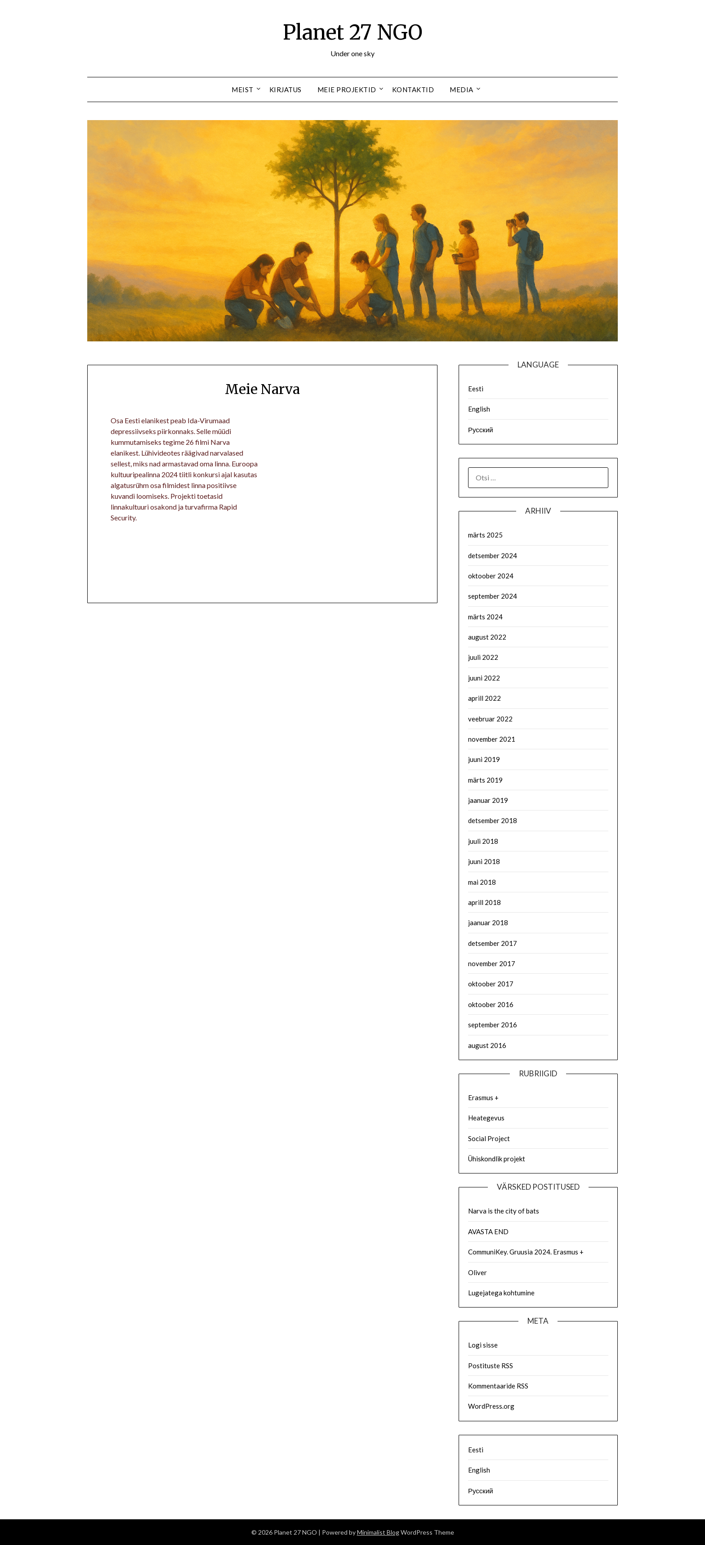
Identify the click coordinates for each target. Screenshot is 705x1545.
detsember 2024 (492, 555)
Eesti (475, 389)
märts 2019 (485, 780)
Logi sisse (483, 1345)
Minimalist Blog (378, 1532)
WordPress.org (491, 1406)
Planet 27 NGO (352, 31)
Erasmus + (483, 1097)
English (479, 409)
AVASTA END (488, 1231)
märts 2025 (485, 535)
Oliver (477, 1272)
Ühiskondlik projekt (496, 1159)
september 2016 (492, 1025)
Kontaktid (413, 89)
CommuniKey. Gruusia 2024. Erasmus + (526, 1252)
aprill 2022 (484, 698)
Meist (243, 89)
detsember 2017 (492, 943)
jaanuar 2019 (488, 800)
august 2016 (487, 1045)
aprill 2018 (484, 902)
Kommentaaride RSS (498, 1386)
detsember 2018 (492, 820)
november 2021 (491, 739)
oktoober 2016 (490, 1004)
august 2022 (487, 637)
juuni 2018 (484, 861)
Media (461, 89)
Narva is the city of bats (503, 1211)
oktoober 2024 (490, 576)
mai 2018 (482, 882)
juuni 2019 (484, 759)
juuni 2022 (484, 678)
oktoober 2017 (490, 984)
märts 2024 (485, 617)
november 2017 (491, 963)
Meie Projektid (346, 89)
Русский (480, 429)
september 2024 (492, 596)
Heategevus (486, 1118)
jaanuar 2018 (488, 922)
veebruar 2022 (490, 719)
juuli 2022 (483, 657)
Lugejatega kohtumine (501, 1293)
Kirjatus (285, 89)
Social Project (489, 1138)
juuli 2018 (483, 841)
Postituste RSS (490, 1365)
